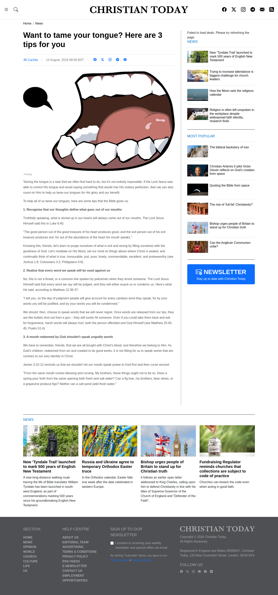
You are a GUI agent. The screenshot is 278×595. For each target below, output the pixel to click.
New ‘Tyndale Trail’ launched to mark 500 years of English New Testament (49, 466)
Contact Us (72, 570)
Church (29, 556)
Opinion (29, 547)
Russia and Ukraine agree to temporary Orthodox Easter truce (108, 466)
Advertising (72, 547)
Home (27, 23)
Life (26, 566)
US (25, 570)
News (39, 23)
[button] (6, 10)
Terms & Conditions (79, 551)
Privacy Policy (75, 556)
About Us (70, 537)
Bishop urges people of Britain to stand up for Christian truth (162, 466)
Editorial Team (75, 542)
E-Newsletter (74, 566)
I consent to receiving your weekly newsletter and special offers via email (141, 545)
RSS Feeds (71, 561)
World (29, 551)
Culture (30, 561)
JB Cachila (30, 60)
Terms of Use (119, 560)
